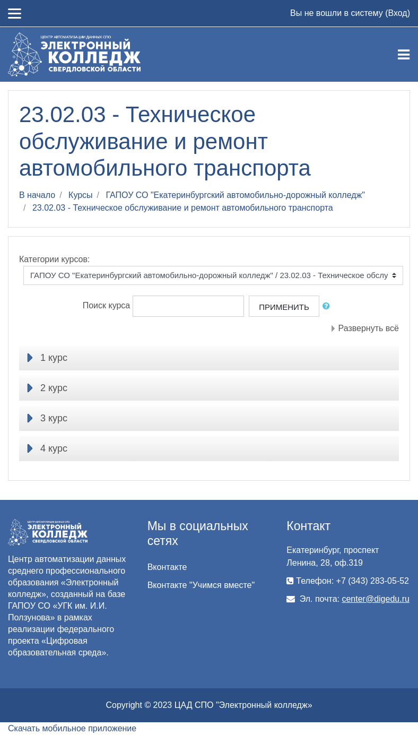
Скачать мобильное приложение (72, 728)
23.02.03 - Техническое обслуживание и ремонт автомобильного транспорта (182, 207)
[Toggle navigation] (403, 54)
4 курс (53, 448)
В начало (37, 195)
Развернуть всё (368, 328)
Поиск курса (106, 305)
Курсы (80, 195)
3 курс (53, 418)
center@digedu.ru (375, 598)
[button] (328, 306)
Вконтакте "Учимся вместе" (201, 585)
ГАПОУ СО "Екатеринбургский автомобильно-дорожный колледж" (235, 195)
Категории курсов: (54, 259)
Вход (397, 13)
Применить (284, 307)
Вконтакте (167, 567)
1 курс (53, 357)
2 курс (53, 388)
